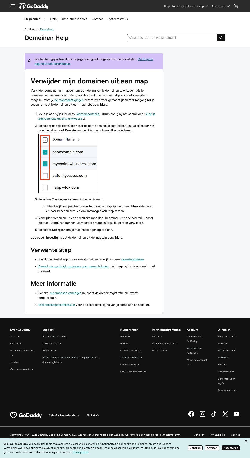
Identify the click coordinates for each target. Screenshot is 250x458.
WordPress (224, 357)
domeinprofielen (132, 259)
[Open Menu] (11, 6)
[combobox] (171, 37)
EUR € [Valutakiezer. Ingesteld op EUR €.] (93, 415)
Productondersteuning (54, 336)
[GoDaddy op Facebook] (191, 416)
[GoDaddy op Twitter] (225, 416)
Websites (223, 343)
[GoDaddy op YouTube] (236, 416)
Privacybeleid (217, 434)
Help (53, 18)
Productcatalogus (129, 364)
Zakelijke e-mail (226, 350)
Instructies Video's (74, 18)
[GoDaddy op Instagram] (202, 416)
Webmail (125, 336)
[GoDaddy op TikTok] (213, 416)
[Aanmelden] (221, 6)
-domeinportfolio (87, 113)
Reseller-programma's (164, 343)
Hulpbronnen (49, 350)
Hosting (222, 364)
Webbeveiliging (226, 371)
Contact (97, 18)
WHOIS (124, 343)
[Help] (167, 6)
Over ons (15, 336)
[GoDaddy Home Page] (26, 415)
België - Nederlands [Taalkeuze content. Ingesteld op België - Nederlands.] (64, 415)
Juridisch (15, 362)
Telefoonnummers (228, 390)
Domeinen (47, 29)
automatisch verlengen (65, 292)
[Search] (221, 37)
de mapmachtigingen (69, 99)
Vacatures (15, 343)
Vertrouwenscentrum (22, 369)
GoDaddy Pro (159, 350)
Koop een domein (227, 336)
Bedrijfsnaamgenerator (133, 371)
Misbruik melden (51, 343)
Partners (157, 336)
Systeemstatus (118, 18)
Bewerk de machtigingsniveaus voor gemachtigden (73, 266)
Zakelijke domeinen (131, 357)
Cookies (235, 434)
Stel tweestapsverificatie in (56, 304)
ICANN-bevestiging (130, 350)
